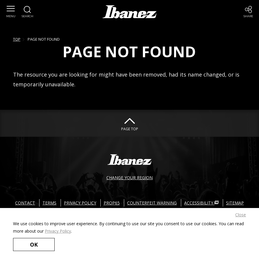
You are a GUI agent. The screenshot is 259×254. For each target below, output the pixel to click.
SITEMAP (235, 203)
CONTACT (25, 203)
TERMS (49, 203)
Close (240, 215)
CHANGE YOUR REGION (129, 177)
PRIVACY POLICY (80, 203)
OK (34, 244)
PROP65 (112, 203)
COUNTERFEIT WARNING (152, 203)
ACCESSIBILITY (201, 203)
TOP (16, 39)
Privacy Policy (58, 231)
